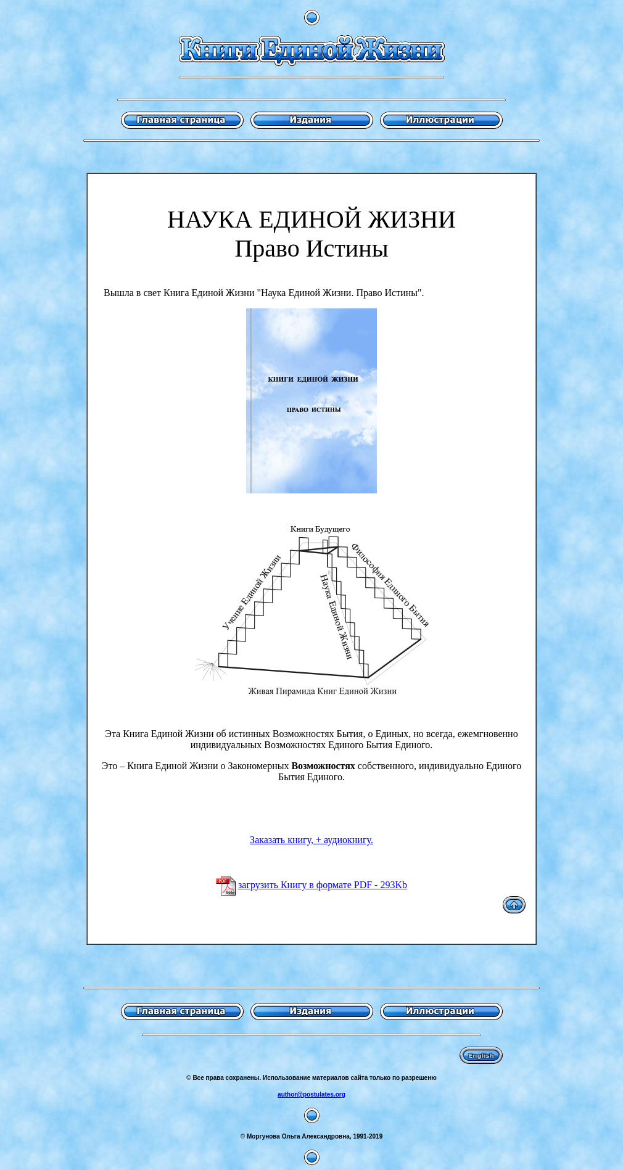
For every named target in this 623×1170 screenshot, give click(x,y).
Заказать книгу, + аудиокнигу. (311, 839)
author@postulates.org (311, 1094)
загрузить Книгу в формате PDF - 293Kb (322, 885)
